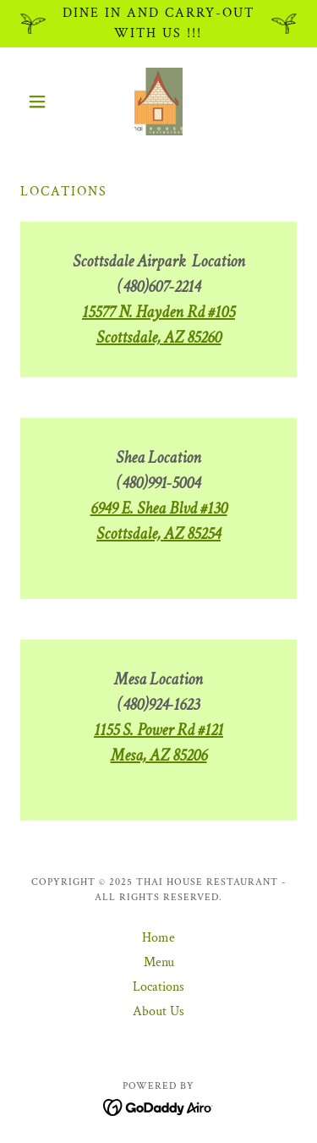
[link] (158, 101)
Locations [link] (158, 987)
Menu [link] (159, 962)
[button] (41, 101)
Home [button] (158, 938)
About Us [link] (158, 1011)
